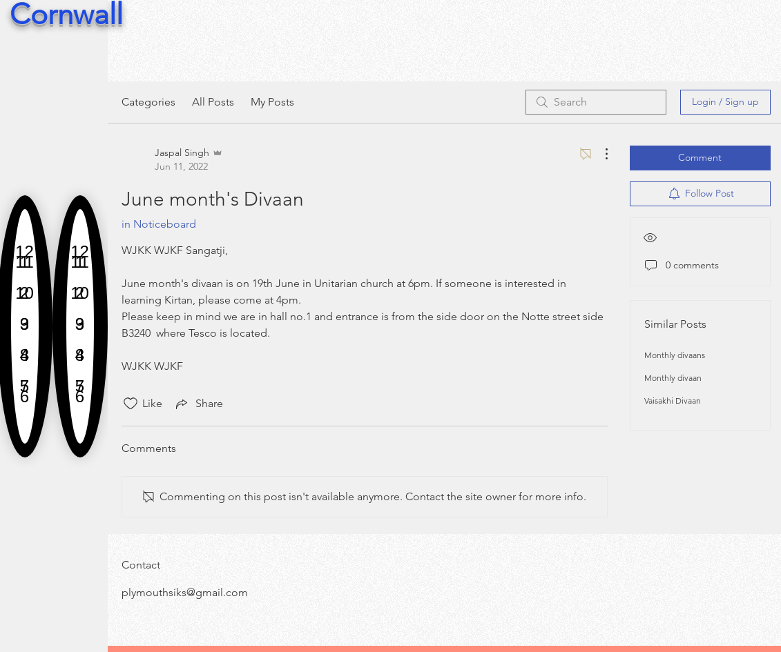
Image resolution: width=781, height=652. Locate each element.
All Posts (213, 101)
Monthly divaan (673, 378)
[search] (596, 102)
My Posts (272, 101)
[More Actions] (599, 154)
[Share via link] (198, 403)
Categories (148, 101)
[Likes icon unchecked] (130, 403)
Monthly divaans (674, 355)
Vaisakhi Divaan (672, 400)
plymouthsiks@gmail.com (185, 592)
